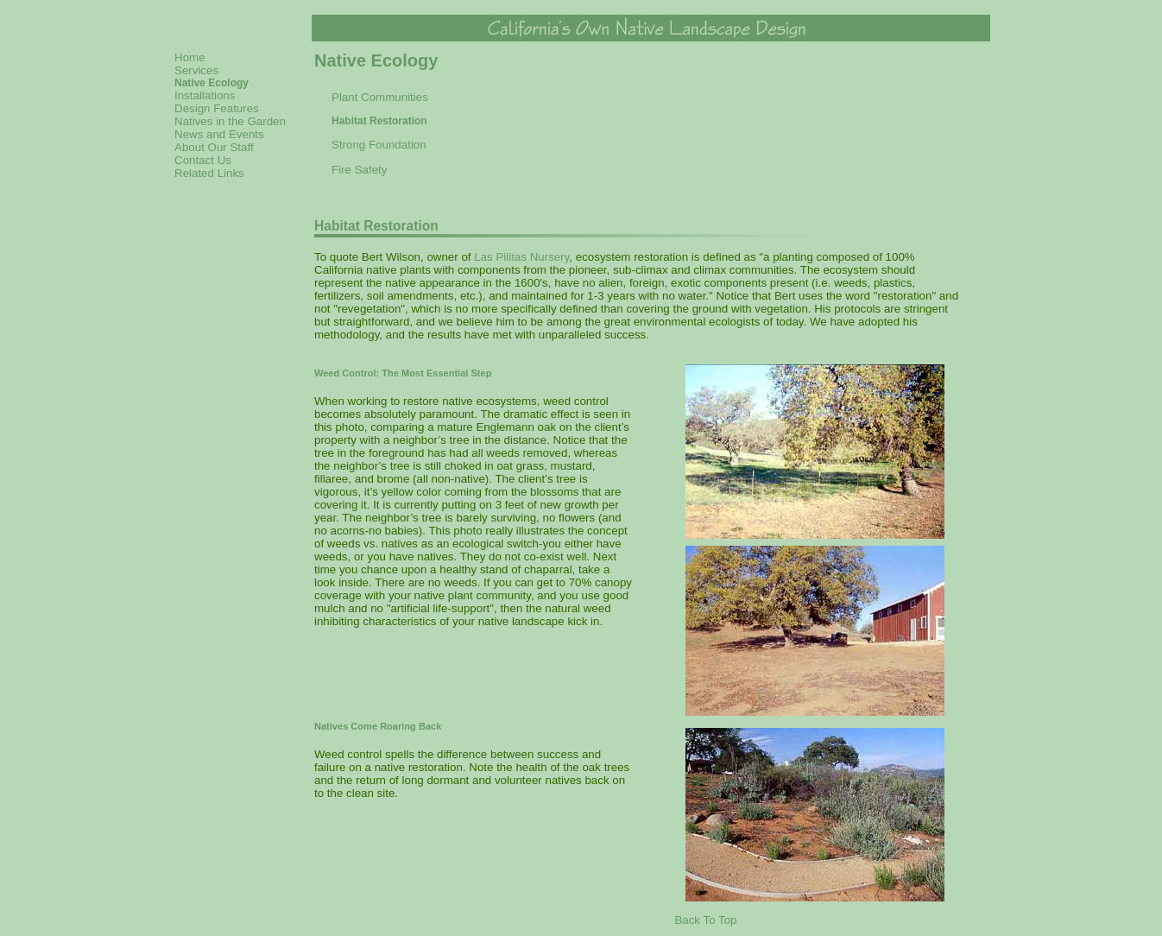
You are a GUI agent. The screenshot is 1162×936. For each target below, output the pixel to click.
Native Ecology (211, 83)
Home (189, 57)
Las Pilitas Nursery (521, 256)
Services (196, 70)
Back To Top (705, 920)
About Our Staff (214, 147)
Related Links (209, 173)
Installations (204, 95)
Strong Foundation (379, 144)
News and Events (219, 134)
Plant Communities (380, 97)
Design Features (216, 108)
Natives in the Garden (230, 121)
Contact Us (202, 160)
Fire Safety (359, 169)
